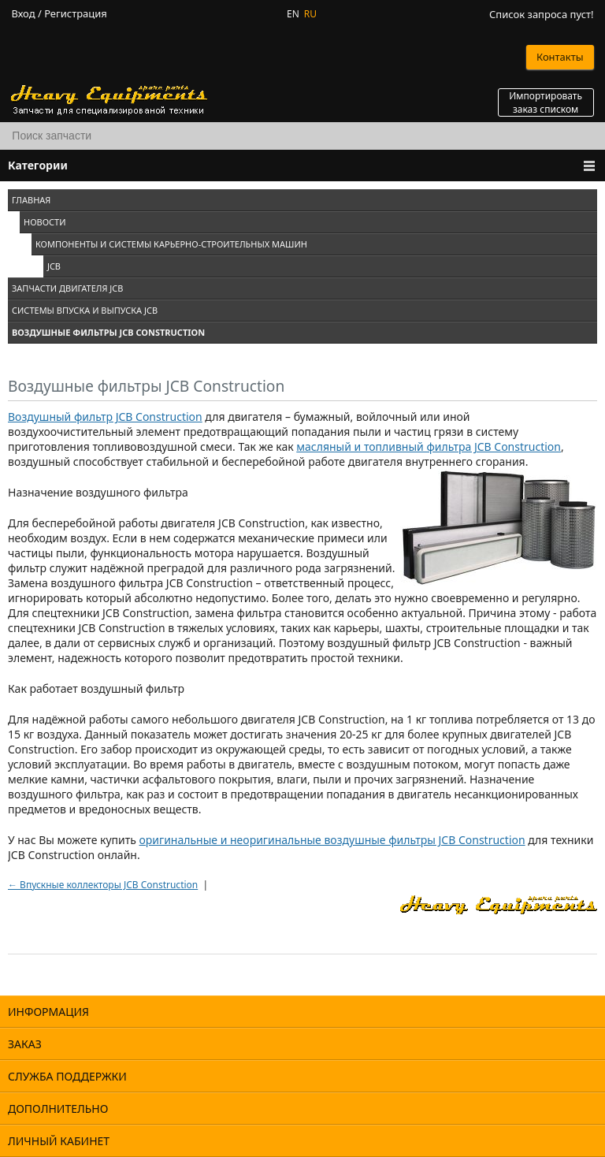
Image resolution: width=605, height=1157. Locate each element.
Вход (23, 13)
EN (293, 13)
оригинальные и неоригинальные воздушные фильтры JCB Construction (332, 839)
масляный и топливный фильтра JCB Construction (428, 446)
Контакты (560, 57)
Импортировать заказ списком (545, 102)
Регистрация (75, 13)
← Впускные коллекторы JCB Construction (103, 884)
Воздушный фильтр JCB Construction (105, 416)
